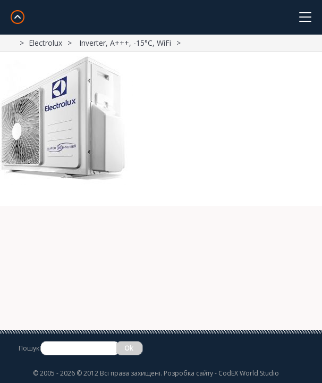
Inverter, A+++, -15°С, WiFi (125, 43)
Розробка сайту (188, 373)
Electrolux (45, 43)
